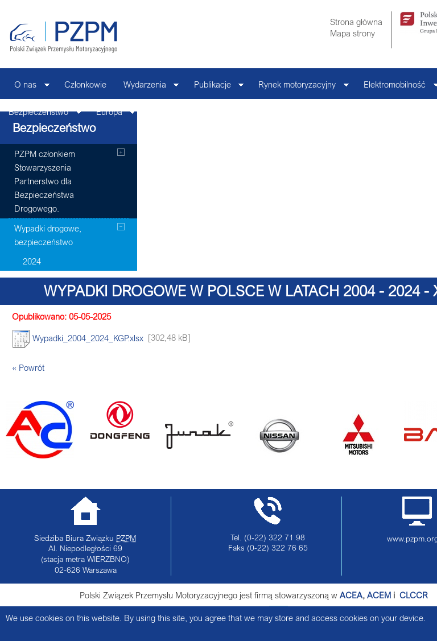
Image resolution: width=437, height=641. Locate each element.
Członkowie (85, 84)
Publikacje (214, 87)
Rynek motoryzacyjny (299, 87)
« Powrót (28, 367)
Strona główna (356, 21)
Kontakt (164, 111)
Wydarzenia (147, 87)
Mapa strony (352, 33)
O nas (28, 87)
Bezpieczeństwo (40, 114)
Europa (111, 114)
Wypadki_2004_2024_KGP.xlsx (77, 339)
